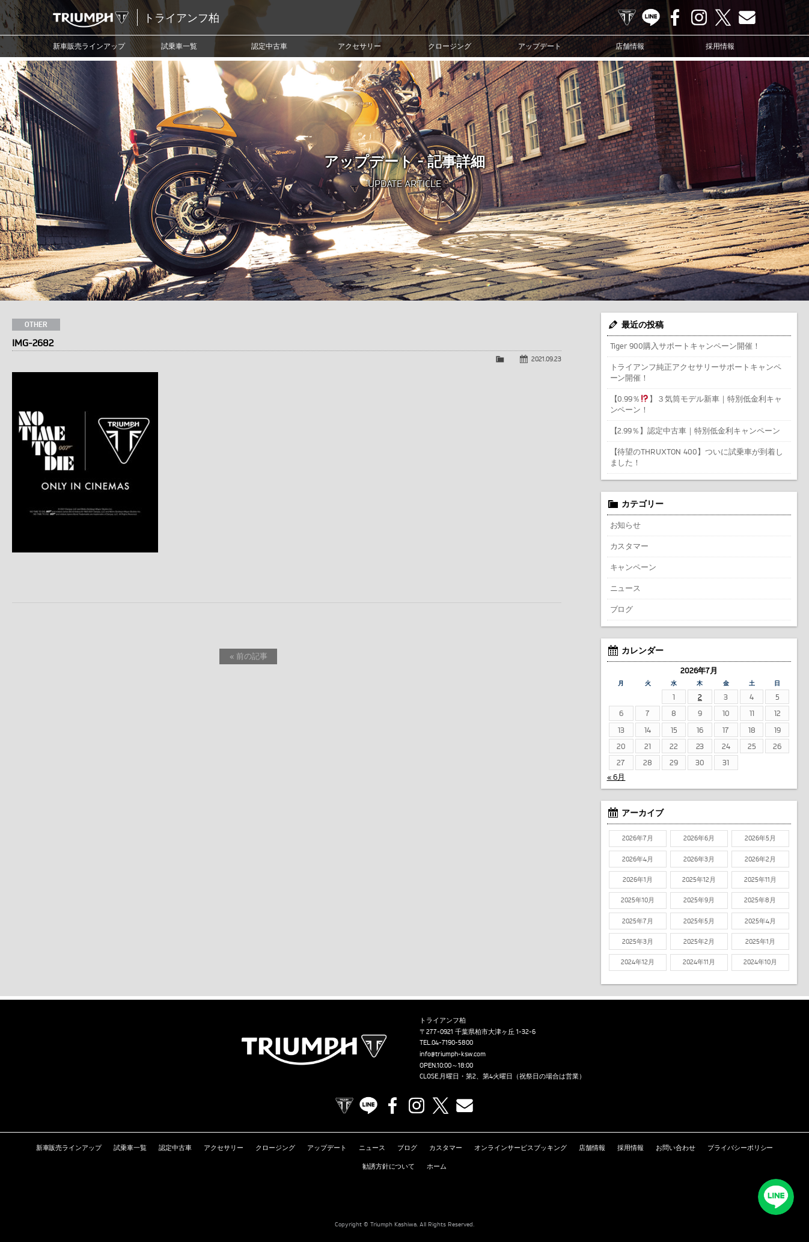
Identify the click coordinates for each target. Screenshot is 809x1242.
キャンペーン (633, 567)
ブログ (621, 609)
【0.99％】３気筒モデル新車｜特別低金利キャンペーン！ (696, 404)
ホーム (437, 1166)
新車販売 (89, 46)
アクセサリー (359, 45)
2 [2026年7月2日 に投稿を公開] (700, 697)
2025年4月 (760, 921)
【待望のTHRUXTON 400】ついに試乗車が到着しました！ (697, 457)
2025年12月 (699, 879)
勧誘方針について (388, 1166)
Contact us (747, 17)
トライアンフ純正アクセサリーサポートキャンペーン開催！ (696, 372)
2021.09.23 (546, 359)
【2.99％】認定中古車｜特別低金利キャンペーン (695, 430)
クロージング (449, 45)
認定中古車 (269, 45)
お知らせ (625, 525)
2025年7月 (637, 921)
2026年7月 (637, 838)
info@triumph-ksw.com (453, 1054)
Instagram (699, 17)
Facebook (675, 17)
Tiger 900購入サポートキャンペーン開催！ (685, 345)
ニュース (625, 588)
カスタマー (629, 546)
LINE (651, 17)
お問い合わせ (675, 1147)
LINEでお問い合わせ (776, 1197)
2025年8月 (760, 900)
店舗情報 (629, 45)
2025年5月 (699, 921)
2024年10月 (760, 962)
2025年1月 (760, 941)
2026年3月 (699, 859)
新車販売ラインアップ (69, 1147)
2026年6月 (699, 838)
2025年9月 (699, 900)
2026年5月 (760, 838)
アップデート (539, 45)
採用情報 (720, 45)
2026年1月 (638, 879)
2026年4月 (637, 859)
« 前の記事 (248, 656)
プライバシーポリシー (740, 1147)
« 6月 (616, 777)
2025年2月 (699, 941)
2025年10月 (638, 900)
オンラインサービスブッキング (520, 1147)
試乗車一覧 (179, 45)
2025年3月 (637, 941)
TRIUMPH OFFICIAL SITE (627, 17)
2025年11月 (760, 879)
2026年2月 (760, 859)
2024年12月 (638, 962)
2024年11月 (699, 962)
